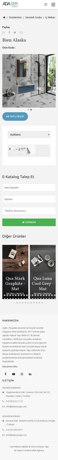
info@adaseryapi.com (14, 406)
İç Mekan (50, 17)
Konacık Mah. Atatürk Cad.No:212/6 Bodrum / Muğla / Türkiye (28, 422)
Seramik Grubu (33, 17)
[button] (28, 110)
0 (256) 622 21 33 (12, 401)
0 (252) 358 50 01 (12, 430)
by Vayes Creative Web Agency (29, 450)
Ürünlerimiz (15, 17)
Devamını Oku (9, 366)
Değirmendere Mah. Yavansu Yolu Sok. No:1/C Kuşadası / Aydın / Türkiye (26, 394)
